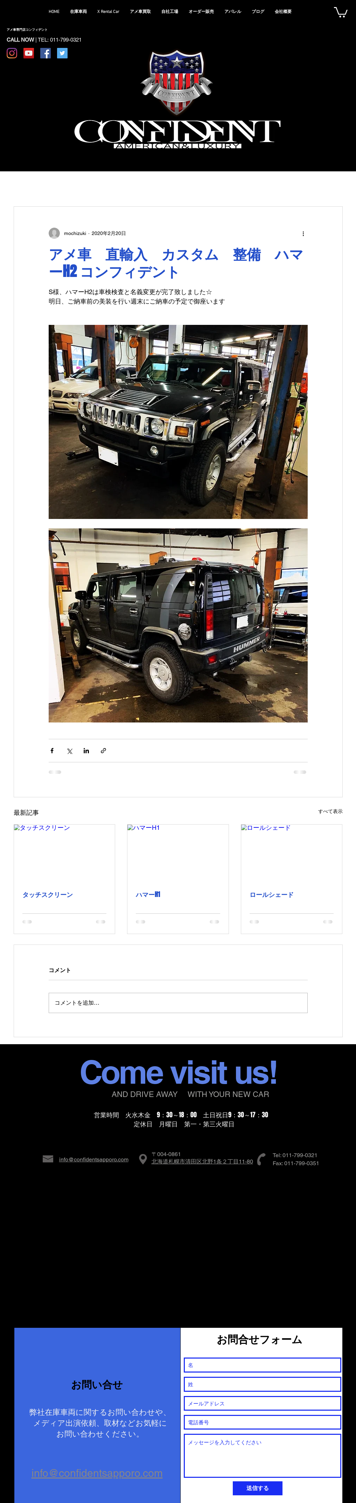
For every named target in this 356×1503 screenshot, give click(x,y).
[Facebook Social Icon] (45, 53)
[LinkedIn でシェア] (86, 750)
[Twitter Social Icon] (62, 53)
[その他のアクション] (303, 233)
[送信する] (257, 1488)
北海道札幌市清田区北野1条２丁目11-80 (202, 1161)
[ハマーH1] (178, 853)
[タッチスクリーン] (64, 853)
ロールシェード (272, 894)
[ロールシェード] (291, 853)
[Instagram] (12, 53)
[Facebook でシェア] (52, 750)
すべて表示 (330, 811)
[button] (341, 11)
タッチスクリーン (47, 894)
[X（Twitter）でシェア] (69, 750)
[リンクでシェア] (103, 750)
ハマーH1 (148, 894)
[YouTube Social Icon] (28, 53)
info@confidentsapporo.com (93, 1159)
